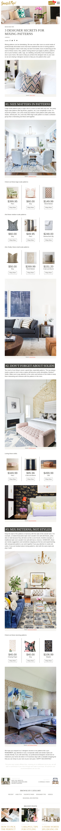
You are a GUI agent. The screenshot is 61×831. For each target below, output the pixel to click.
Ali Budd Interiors (32, 448)
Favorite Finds (29, 795)
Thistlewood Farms (32, 176)
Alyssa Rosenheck (32, 521)
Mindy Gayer (32, 95)
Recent (11, 795)
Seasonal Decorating (30, 798)
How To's (18, 795)
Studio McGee (32, 357)
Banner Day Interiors (32, 630)
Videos (50, 795)
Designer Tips (41, 795)
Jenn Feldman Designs (32, 745)
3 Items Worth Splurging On (50, 828)
